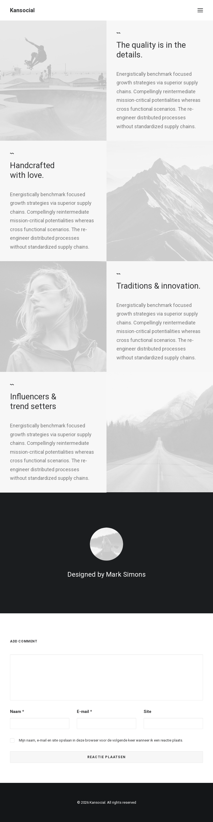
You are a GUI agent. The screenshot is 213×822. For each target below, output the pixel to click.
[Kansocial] (22, 10)
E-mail (84, 711)
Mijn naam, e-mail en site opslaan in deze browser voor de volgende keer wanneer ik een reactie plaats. (101, 740)
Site (147, 711)
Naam (17, 711)
